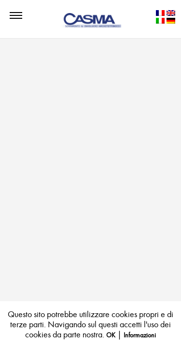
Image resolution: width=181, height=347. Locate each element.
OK (110, 335)
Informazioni (140, 335)
